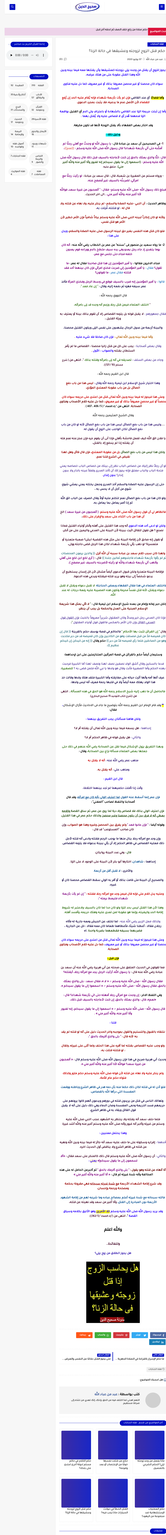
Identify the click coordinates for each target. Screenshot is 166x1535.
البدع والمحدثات (13, 109)
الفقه (33, 85)
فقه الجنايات (152, 44)
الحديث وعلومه (12, 121)
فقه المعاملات (34, 173)
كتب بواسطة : (112, 1394)
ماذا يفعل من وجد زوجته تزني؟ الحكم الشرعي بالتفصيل (146, 1465)
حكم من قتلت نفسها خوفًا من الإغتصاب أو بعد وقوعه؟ (109, 1465)
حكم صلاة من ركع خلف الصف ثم (125, 30)
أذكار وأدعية (13, 95)
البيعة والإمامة (12, 133)
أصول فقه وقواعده (12, 146)
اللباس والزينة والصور (33, 159)
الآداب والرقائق (33, 97)
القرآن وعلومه (33, 109)
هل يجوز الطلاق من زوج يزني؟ (108, 1253)
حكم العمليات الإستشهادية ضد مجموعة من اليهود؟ (148, 1513)
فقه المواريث (13, 172)
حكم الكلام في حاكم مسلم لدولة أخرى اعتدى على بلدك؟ (72, 1465)
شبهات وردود (34, 145)
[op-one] (8, 7)
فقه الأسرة (34, 119)
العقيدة (12, 85)
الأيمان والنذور (34, 133)
